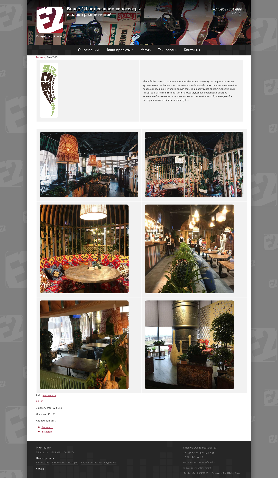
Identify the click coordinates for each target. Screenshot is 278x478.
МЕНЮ (39, 402)
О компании (88, 50)
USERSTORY (202, 473)
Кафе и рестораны (91, 462)
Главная (40, 57)
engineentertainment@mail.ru (199, 462)
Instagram (46, 432)
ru (55, 395)
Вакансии (56, 452)
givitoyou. (48, 395)
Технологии (167, 50)
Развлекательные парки (65, 462)
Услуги (146, 50)
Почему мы (42, 452)
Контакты (192, 50)
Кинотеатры (42, 462)
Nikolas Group (233, 473)
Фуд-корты (110, 462)
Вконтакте (47, 427)
